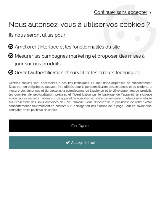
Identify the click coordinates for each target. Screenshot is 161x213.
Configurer (80, 125)
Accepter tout (80, 142)
